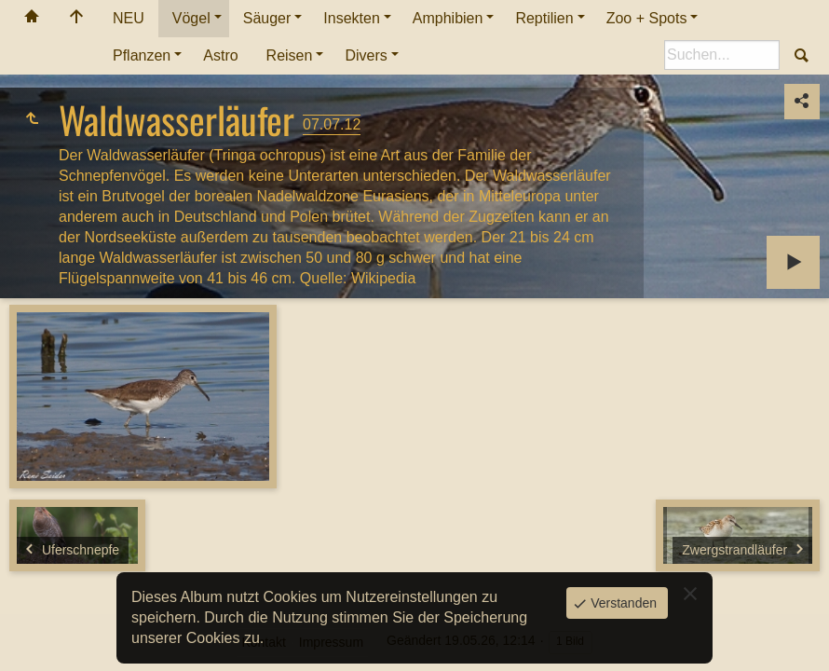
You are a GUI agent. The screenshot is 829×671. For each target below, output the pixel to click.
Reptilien (544, 18)
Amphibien (448, 18)
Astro (220, 55)
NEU (128, 18)
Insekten (351, 18)
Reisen (289, 55)
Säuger (267, 18)
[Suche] (722, 55)
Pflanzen (141, 55)
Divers (366, 55)
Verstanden (622, 603)
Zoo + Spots (646, 18)
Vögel (191, 18)
